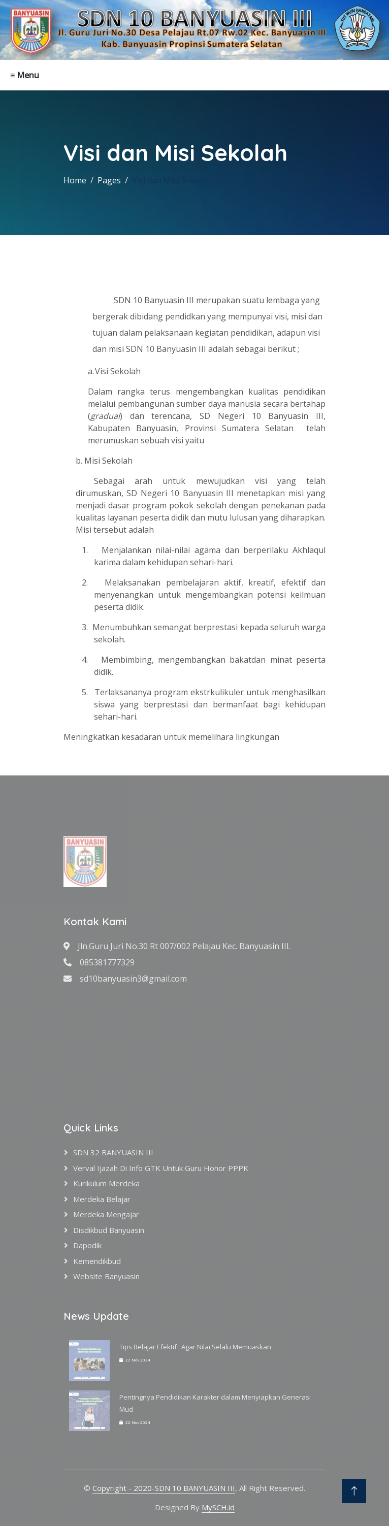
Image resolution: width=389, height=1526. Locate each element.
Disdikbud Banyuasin (108, 1230)
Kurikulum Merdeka (106, 1183)
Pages (109, 180)
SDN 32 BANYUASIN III (113, 1152)
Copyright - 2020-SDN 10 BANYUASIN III (163, 1488)
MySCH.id (218, 1507)
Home (74, 180)
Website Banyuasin (106, 1276)
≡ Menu (24, 75)
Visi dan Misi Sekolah (172, 180)
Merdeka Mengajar (106, 1214)
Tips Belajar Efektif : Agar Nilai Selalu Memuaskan (195, 1346)
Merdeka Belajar (102, 1199)
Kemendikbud (97, 1261)
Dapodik (87, 1245)
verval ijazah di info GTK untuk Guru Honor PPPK (160, 1168)
